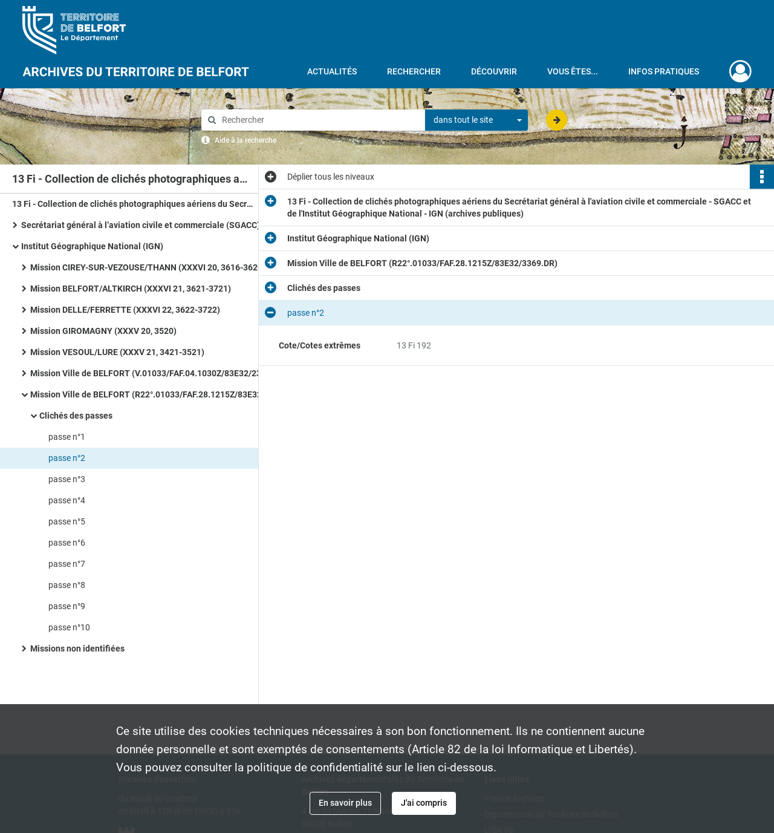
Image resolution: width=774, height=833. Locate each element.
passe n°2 (66, 458)
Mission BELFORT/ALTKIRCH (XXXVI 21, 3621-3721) (130, 288)
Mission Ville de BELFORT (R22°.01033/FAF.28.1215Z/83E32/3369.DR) (151, 394)
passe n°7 (66, 564)
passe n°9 (66, 606)
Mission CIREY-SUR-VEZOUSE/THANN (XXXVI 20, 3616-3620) (147, 267)
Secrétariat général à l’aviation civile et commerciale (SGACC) (140, 225)
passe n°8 (66, 585)
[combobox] (476, 120)
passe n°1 (66, 437)
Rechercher (414, 71)
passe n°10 (69, 627)
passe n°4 (66, 500)
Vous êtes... (572, 71)
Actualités (332, 71)
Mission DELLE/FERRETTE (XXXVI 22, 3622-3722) (125, 310)
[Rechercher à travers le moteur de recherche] (319, 120)
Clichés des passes (75, 415)
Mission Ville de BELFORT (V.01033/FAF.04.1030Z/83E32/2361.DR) (151, 373)
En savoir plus (345, 803)
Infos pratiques (663, 71)
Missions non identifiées (77, 648)
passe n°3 (66, 479)
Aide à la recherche (245, 140)
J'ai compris (424, 803)
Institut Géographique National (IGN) (92, 246)
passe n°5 (66, 521)
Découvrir (494, 71)
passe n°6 (66, 542)
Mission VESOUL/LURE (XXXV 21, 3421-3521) (117, 352)
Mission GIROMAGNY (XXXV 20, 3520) (103, 331)
